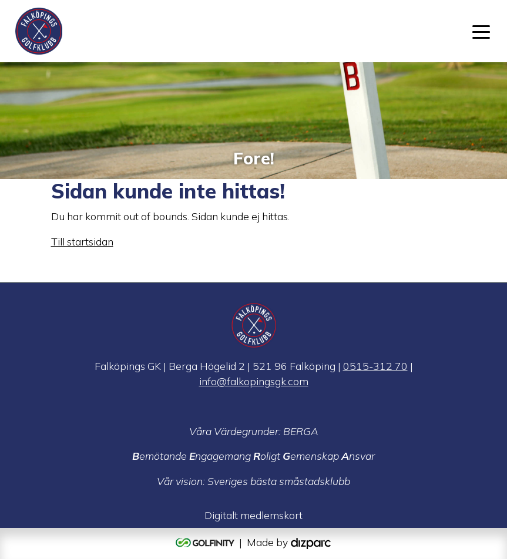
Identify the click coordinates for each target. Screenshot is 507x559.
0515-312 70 (375, 365)
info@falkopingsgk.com (253, 381)
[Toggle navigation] (481, 31)
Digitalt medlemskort (253, 515)
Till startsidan (82, 241)
